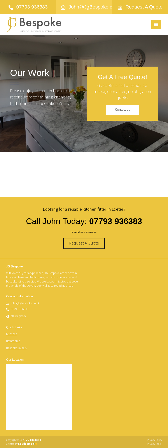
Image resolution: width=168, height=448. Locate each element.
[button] (156, 24)
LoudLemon (26, 444)
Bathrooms (13, 341)
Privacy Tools (154, 444)
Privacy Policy (154, 440)
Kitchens (11, 334)
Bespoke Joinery (16, 348)
